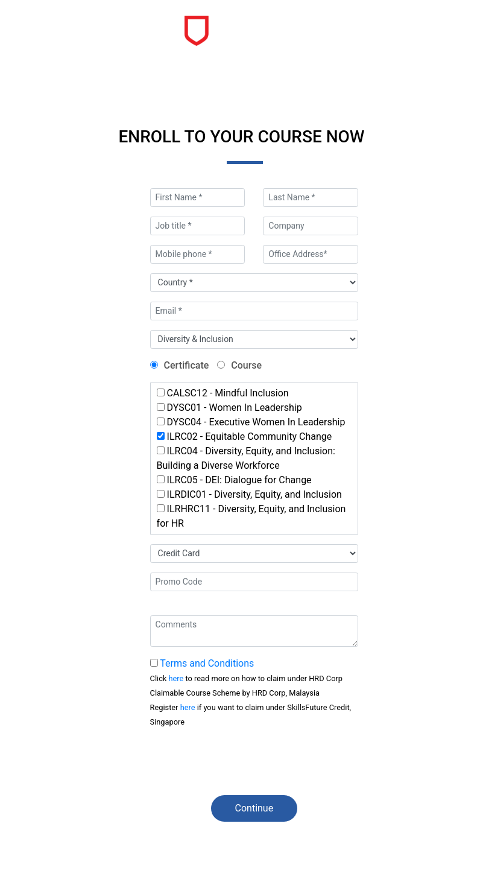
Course (246, 365)
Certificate (186, 365)
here (176, 678)
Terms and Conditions (207, 663)
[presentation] (241, 762)
